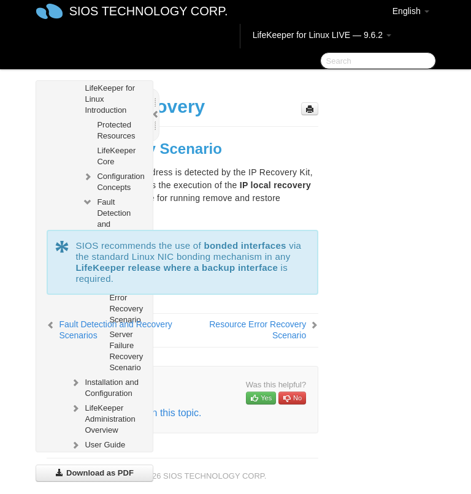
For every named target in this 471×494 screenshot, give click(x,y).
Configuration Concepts (112, 180)
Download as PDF (94, 472)
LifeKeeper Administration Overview (102, 418)
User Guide (97, 445)
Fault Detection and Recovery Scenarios (107, 223)
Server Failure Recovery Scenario (126, 351)
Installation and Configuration (104, 386)
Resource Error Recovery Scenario (126, 303)
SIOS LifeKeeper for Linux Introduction (102, 92)
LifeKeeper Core (116, 156)
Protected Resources (116, 130)
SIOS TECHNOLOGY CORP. (148, 11)
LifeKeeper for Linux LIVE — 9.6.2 (322, 35)
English (410, 11)
